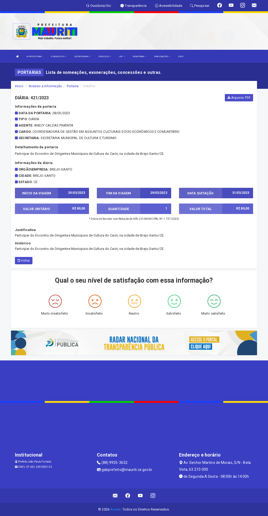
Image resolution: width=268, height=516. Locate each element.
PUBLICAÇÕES (162, 56)
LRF (122, 56)
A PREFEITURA (35, 56)
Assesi (115, 509)
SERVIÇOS (104, 56)
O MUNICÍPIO (58, 56)
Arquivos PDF (238, 98)
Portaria (73, 86)
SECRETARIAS (82, 56)
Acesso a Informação (45, 86)
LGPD (180, 56)
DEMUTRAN (139, 56)
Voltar (24, 260)
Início (19, 86)
